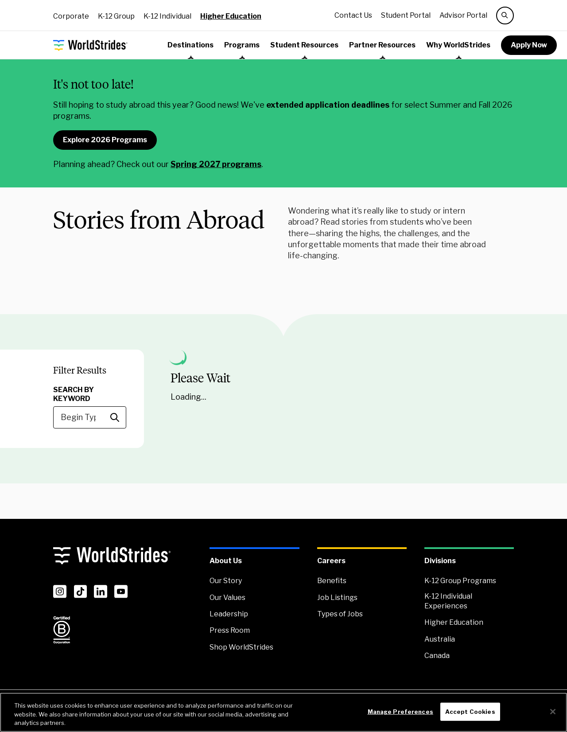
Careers (331, 561)
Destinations (190, 45)
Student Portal (406, 15)
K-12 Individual (167, 16)
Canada (437, 655)
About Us (226, 561)
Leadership (229, 614)
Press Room (230, 630)
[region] (283, 712)
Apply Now (529, 45)
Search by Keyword (73, 393)
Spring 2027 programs (216, 164)
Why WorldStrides (458, 45)
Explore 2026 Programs (105, 140)
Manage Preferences (400, 711)
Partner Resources (382, 45)
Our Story (226, 580)
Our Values (227, 597)
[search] (505, 15)
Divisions (440, 561)
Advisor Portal (463, 15)
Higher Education (230, 16)
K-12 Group (116, 16)
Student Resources (304, 45)
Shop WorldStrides (241, 647)
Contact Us (353, 15)
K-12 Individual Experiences (448, 601)
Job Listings (337, 597)
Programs (242, 45)
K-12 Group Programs (460, 580)
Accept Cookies (470, 711)
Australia (439, 639)
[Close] (553, 711)
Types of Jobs (340, 614)
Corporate (71, 16)
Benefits (331, 580)
